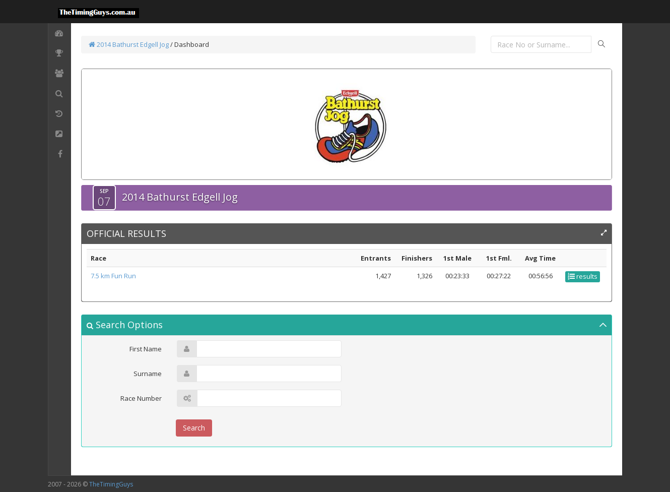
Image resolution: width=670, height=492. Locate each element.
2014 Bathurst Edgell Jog (129, 44)
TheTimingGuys (111, 484)
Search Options (125, 325)
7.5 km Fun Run (113, 275)
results (582, 276)
